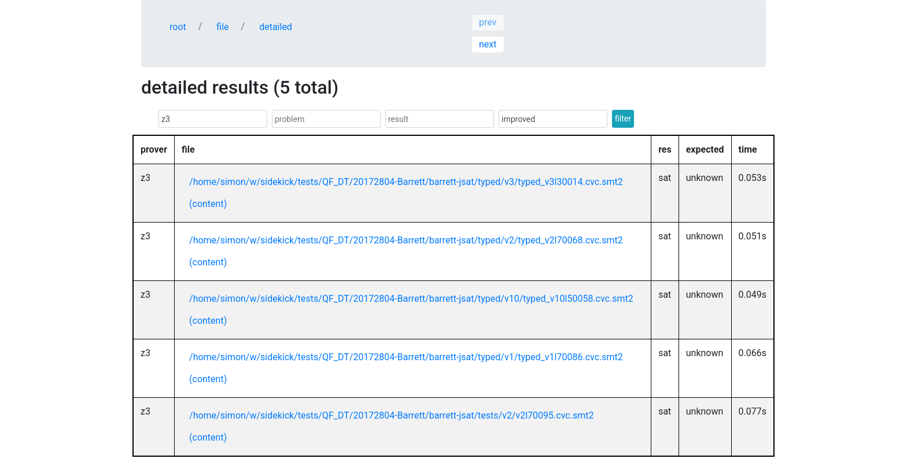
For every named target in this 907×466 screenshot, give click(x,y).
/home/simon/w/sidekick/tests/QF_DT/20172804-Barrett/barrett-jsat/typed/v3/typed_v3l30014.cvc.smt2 (406, 181)
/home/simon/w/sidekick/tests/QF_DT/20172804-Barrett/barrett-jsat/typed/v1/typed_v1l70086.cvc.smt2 (406, 357)
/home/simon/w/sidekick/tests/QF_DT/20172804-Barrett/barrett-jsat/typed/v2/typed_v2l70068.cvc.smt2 (406, 240)
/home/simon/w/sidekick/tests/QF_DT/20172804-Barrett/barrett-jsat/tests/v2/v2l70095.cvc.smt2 (391, 415)
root (177, 26)
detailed (275, 26)
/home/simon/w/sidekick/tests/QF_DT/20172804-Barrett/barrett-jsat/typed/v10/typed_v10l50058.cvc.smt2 (411, 298)
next (488, 44)
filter (623, 118)
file (222, 26)
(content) (208, 203)
